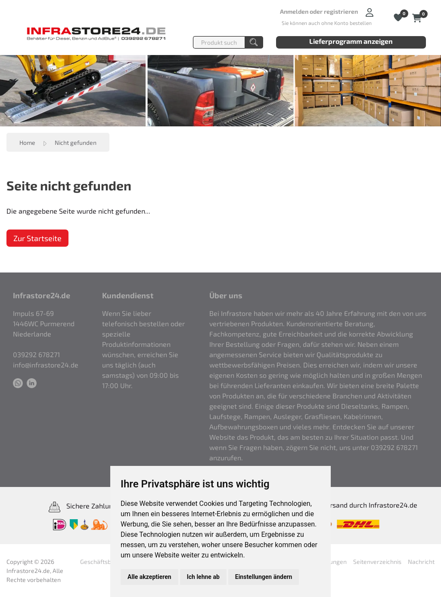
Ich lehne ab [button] (203, 576)
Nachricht (421, 561)
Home (27, 142)
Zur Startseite (37, 238)
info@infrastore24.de (45, 365)
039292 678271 (36, 354)
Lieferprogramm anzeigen (351, 41)
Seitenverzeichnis (377, 561)
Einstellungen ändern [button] (263, 576)
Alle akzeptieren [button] (149, 576)
